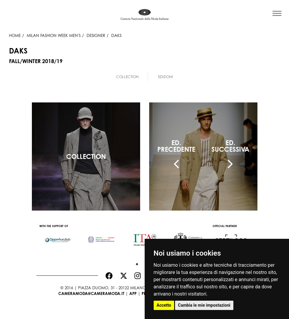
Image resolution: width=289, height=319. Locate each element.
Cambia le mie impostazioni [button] (204, 305)
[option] (58, 237)
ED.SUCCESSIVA (230, 146)
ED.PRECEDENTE (176, 146)
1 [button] (136, 263)
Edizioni (165, 76)
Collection (127, 76)
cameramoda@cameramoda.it (91, 293)
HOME (15, 35)
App (133, 293)
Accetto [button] (164, 305)
